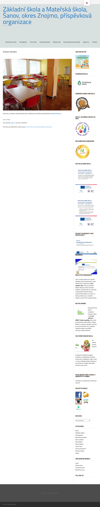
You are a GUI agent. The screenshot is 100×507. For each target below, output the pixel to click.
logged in (13, 123)
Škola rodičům (79, 440)
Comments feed (80, 468)
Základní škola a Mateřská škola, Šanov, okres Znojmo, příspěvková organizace (47, 15)
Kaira (15, 504)
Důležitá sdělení (80, 433)
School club (33, 42)
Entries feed (79, 465)
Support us (86, 42)
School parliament (45, 42)
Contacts (94, 42)
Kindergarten (23, 42)
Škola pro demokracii (84, 283)
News (77, 431)
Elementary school (11, 42)
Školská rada (57, 42)
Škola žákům (79, 442)
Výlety (77, 453)
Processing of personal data (71, 42)
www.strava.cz (56, 113)
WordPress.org (79, 470)
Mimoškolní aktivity (81, 437)
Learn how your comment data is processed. (39, 127)
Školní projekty (79, 451)
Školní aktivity (79, 444)
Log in (77, 463)
